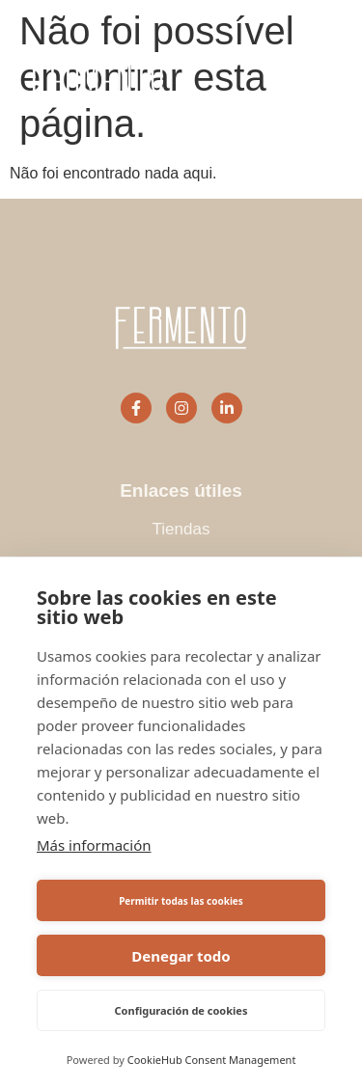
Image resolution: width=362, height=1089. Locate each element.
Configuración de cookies (181, 1010)
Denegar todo (180, 956)
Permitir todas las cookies (181, 901)
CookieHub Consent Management (211, 1059)
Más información (94, 845)
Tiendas (181, 529)
